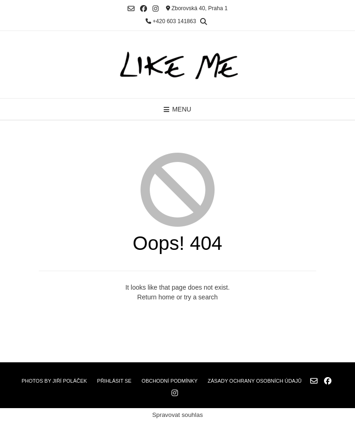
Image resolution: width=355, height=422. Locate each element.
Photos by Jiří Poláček (54, 381)
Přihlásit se (114, 381)
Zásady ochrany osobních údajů (254, 381)
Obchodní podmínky (169, 381)
